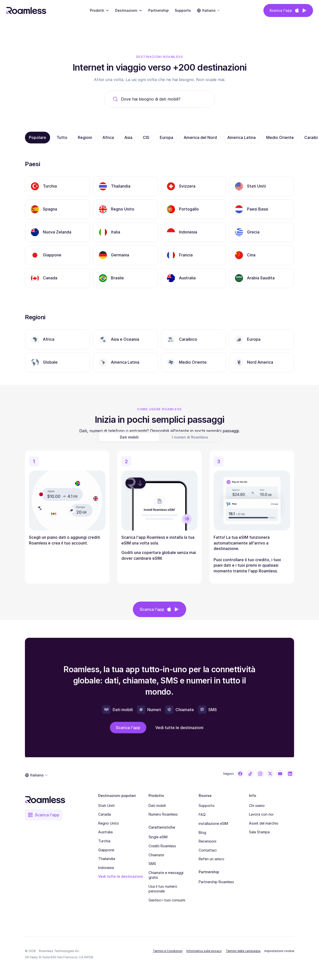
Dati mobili (157, 805)
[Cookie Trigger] (279, 951)
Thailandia (106, 859)
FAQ (202, 814)
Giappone (106, 850)
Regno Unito (108, 823)
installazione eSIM (213, 823)
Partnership (158, 10)
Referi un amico (211, 859)
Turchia (104, 841)
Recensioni (207, 841)
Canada (104, 814)
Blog (202, 832)
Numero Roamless (163, 814)
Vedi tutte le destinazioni (120, 876)
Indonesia (106, 867)
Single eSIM (158, 837)
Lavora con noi (261, 814)
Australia (105, 832)
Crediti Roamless (162, 846)
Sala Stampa (259, 832)
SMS (152, 864)
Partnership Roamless (216, 882)
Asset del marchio (263, 823)
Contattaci (208, 850)
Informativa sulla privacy (204, 951)
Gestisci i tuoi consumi (167, 900)
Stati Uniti (106, 805)
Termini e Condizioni (167, 951)
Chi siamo (257, 805)
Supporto (183, 10)
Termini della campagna (243, 951)
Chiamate (156, 855)
